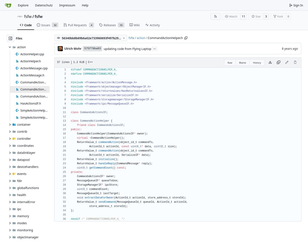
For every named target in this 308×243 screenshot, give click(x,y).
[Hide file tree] (10, 38)
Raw (230, 62)
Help (85, 5)
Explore (23, 5)
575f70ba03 (92, 48)
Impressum (67, 5)
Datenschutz (44, 5)
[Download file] (270, 62)
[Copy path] (185, 37)
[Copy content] (278, 62)
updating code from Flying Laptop (127, 49)
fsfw (28, 16)
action (141, 38)
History (257, 62)
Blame (242, 62)
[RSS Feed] (215, 16)
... (154, 48)
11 (243, 16)
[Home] (8, 5)
